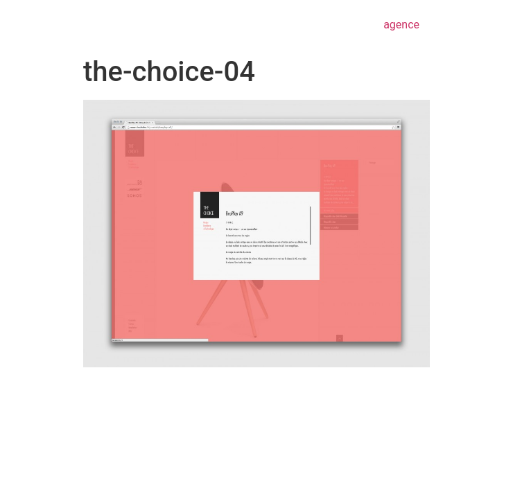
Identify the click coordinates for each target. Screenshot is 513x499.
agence (401, 24)
